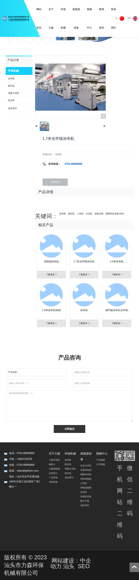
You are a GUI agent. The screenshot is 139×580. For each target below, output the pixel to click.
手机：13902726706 (20, 459)
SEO (84, 566)
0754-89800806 (73, 164)
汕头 (69, 566)
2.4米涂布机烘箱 (51, 310)
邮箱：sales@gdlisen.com (24, 470)
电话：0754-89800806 (21, 453)
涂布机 (58, 154)
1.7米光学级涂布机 (84, 261)
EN (129, 18)
